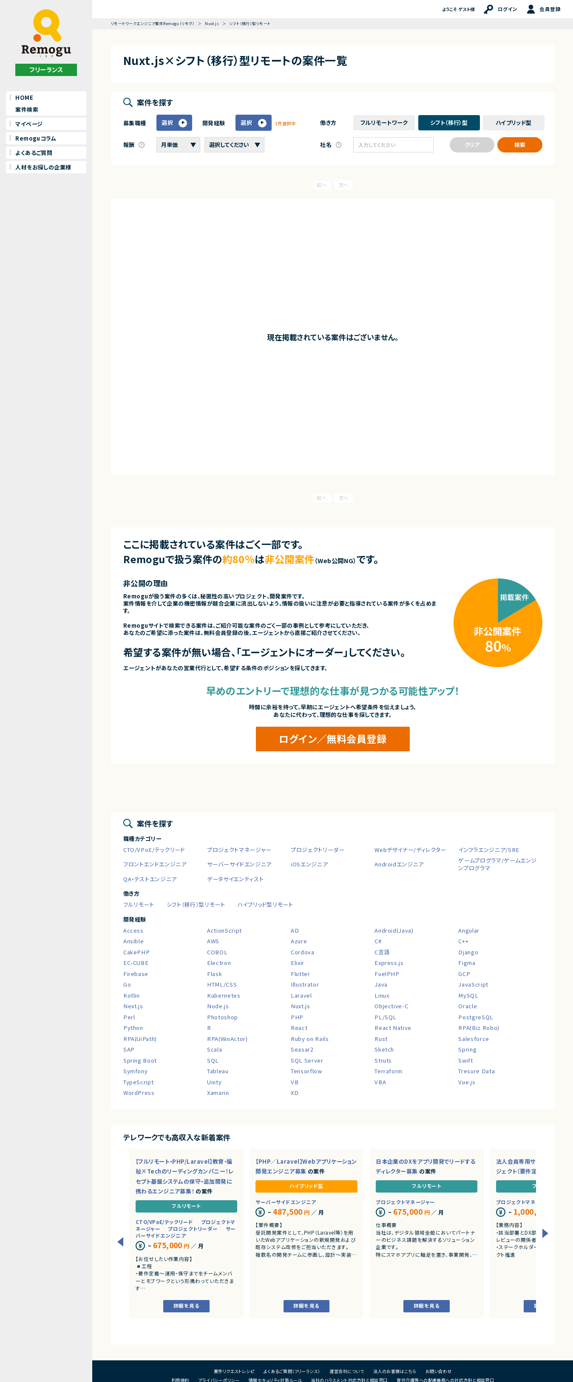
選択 (168, 122)
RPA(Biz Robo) (478, 1028)
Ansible (133, 941)
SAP (129, 1049)
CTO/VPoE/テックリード (154, 850)
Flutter (300, 974)
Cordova (303, 952)
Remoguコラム (35, 138)
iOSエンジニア (309, 864)
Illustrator (305, 984)
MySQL (468, 995)
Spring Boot (140, 1060)
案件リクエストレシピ (234, 1371)
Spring (467, 1049)
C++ (463, 941)
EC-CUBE (136, 963)
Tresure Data (476, 1071)
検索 (519, 145)
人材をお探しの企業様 (43, 167)
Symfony (135, 1071)
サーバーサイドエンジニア (239, 864)
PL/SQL (385, 1017)
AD (295, 930)
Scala (214, 1049)
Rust (381, 1039)
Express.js (389, 963)
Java (381, 984)
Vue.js (466, 1082)
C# (377, 941)
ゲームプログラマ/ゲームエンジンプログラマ (497, 864)
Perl (129, 1017)
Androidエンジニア (399, 864)
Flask (214, 974)
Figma (466, 963)
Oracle (467, 1006)
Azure (299, 941)
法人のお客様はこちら (395, 1371)
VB (294, 1082)
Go (127, 984)
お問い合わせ (438, 1371)
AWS (213, 941)
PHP (297, 1017)
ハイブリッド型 (306, 1185)
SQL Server (307, 1060)
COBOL (217, 952)
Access (133, 930)
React (299, 1028)
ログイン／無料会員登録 (332, 738)
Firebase (135, 974)
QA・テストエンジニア (150, 879)
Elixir (297, 963)
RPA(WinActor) (227, 1039)
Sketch (384, 1049)
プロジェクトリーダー (318, 850)
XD (294, 1093)
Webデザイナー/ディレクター (410, 850)
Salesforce (473, 1039)
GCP (464, 974)
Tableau (218, 1071)
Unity (214, 1082)
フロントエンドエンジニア (155, 864)
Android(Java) (393, 930)
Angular (468, 930)
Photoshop (222, 1017)
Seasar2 (302, 1049)
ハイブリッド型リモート (265, 904)
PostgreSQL (476, 1017)
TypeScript (138, 1082)
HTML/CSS (222, 984)
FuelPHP (387, 974)
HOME (24, 97)
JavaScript (473, 984)
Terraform (388, 1071)
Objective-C (391, 1006)
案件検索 (26, 109)
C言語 (382, 952)
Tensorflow (306, 1071)
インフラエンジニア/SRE (488, 850)
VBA (380, 1082)
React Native (392, 1028)
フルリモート (138, 904)
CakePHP (136, 952)
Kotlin (131, 995)
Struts (383, 1060)
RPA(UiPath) (140, 1039)
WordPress (139, 1093)
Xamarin (218, 1093)
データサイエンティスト (235, 879)
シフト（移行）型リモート (196, 904)
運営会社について (346, 1371)
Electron (219, 963)
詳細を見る (186, 1305)
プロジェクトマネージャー (239, 850)
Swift (465, 1060)
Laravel (301, 995)
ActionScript (224, 930)
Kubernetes (224, 995)
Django (468, 952)
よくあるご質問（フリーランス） (292, 1371)
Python (133, 1028)
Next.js (133, 1006)
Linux (381, 995)
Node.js (218, 1006)
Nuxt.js (300, 1006)
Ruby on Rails (310, 1039)
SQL (213, 1060)
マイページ (29, 124)
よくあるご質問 (33, 153)
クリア (472, 145)
